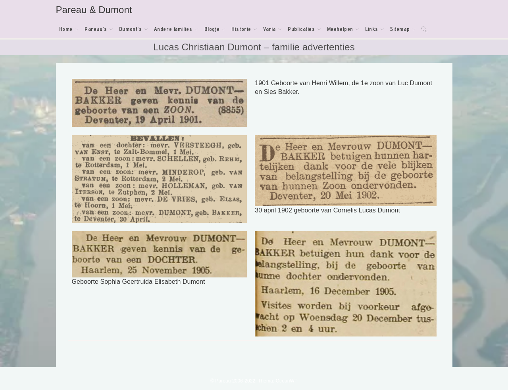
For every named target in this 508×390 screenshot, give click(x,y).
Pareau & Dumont (94, 9)
